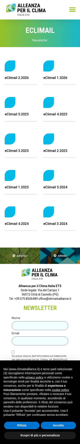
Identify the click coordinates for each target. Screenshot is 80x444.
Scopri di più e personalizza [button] (40, 435)
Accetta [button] (58, 425)
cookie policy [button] (60, 390)
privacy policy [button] (35, 377)
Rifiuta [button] (21, 425)
